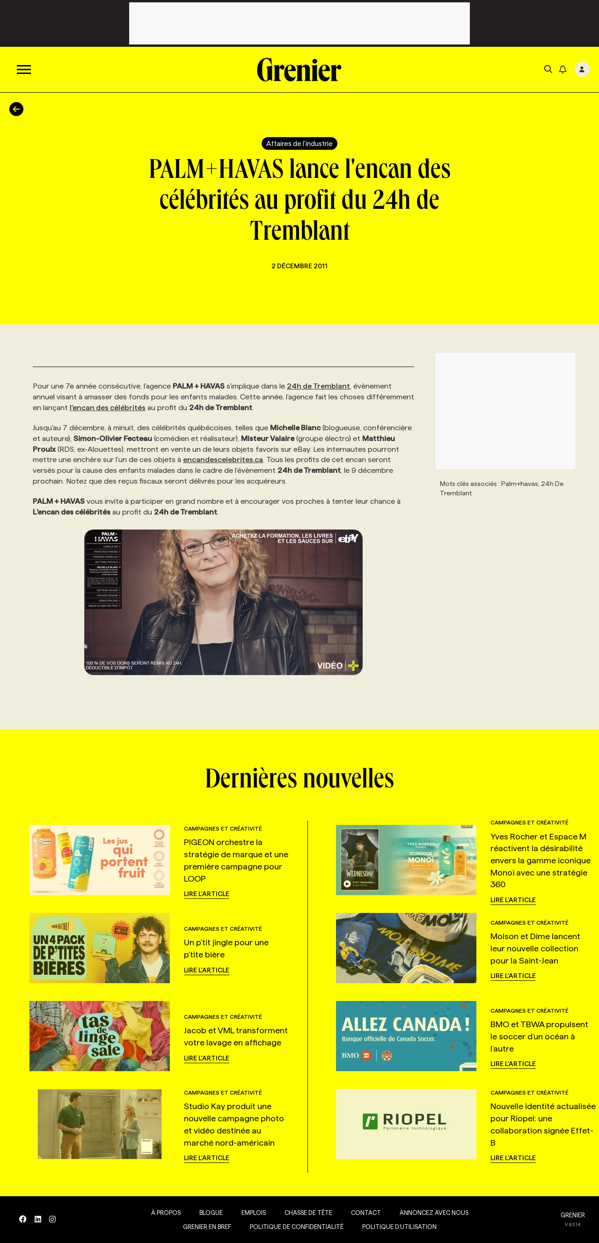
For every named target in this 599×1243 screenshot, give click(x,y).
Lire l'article (206, 893)
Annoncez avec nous (431, 1212)
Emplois (251, 1212)
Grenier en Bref (205, 1226)
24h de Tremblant (318, 386)
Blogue (208, 1212)
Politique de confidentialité (294, 1226)
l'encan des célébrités (108, 408)
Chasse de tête (306, 1212)
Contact (364, 1212)
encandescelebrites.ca (223, 459)
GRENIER (573, 1215)
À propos (163, 1212)
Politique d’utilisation (397, 1226)
